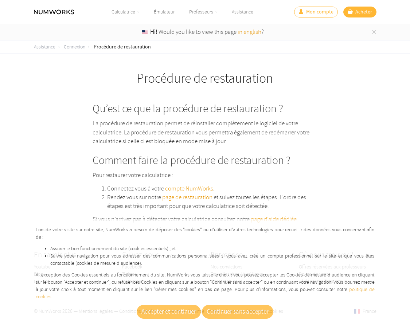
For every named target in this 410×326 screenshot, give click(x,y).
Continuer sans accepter (238, 311)
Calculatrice (123, 12)
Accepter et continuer (168, 311)
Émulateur (164, 12)
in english (249, 32)
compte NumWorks (189, 188)
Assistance (242, 12)
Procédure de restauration (122, 47)
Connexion (74, 47)
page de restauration (187, 197)
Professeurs (201, 12)
